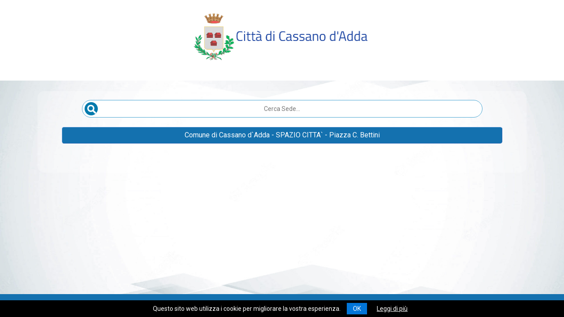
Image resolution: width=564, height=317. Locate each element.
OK (357, 308)
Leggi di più (392, 308)
